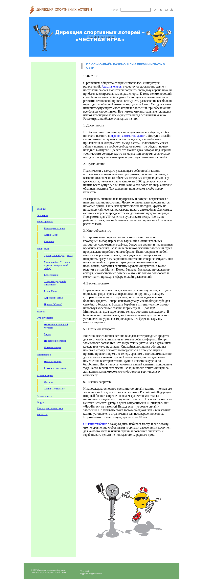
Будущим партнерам (55, 367)
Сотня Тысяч (51, 234)
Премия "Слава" (53, 304)
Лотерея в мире (52, 347)
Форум (40, 402)
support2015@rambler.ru (91, 573)
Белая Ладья (50, 291)
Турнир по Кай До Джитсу (58, 255)
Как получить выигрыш (50, 408)
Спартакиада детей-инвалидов (55, 283)
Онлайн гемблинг (95, 424)
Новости (41, 311)
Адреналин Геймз (53, 297)
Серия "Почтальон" (54, 388)
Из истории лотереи (55, 340)
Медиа (47, 334)
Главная (41, 208)
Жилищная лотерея (54, 228)
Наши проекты (45, 221)
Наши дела (43, 248)
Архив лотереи (45, 375)
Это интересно (45, 317)
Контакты (42, 414)
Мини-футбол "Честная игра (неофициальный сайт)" (57, 265)
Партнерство (44, 354)
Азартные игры (112, 86)
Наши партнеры (52, 361)
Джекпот (49, 382)
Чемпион (49, 241)
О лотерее (42, 215)
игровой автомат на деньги (128, 135)
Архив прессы (45, 395)
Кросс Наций (51, 274)
